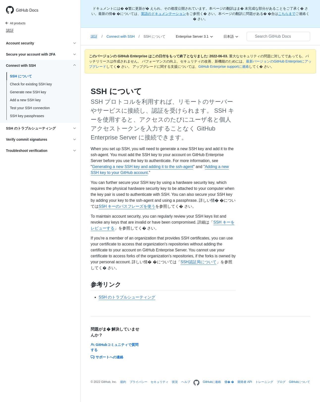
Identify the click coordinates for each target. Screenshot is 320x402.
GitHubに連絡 (212, 382)
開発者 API (245, 382)
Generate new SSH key (28, 92)
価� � (229, 382)
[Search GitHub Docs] (278, 36)
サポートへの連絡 (107, 357)
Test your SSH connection (30, 108)
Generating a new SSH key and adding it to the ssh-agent (142, 167)
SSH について (21, 76)
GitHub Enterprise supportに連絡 (223, 66)
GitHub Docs (27, 10)
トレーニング (264, 382)
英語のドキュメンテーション (163, 14)
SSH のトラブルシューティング (127, 297)
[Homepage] (196, 383)
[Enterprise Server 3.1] (194, 36)
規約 (123, 382)
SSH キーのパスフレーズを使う (127, 206)
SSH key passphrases (27, 116)
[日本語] (231, 36)
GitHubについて (299, 382)
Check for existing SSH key (31, 84)
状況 (175, 382)
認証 (10, 31)
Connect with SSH (123, 36)
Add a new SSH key (25, 100)
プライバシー (138, 382)
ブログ (281, 382)
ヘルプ (185, 382)
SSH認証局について (198, 262)
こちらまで (286, 14)
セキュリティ (159, 382)
